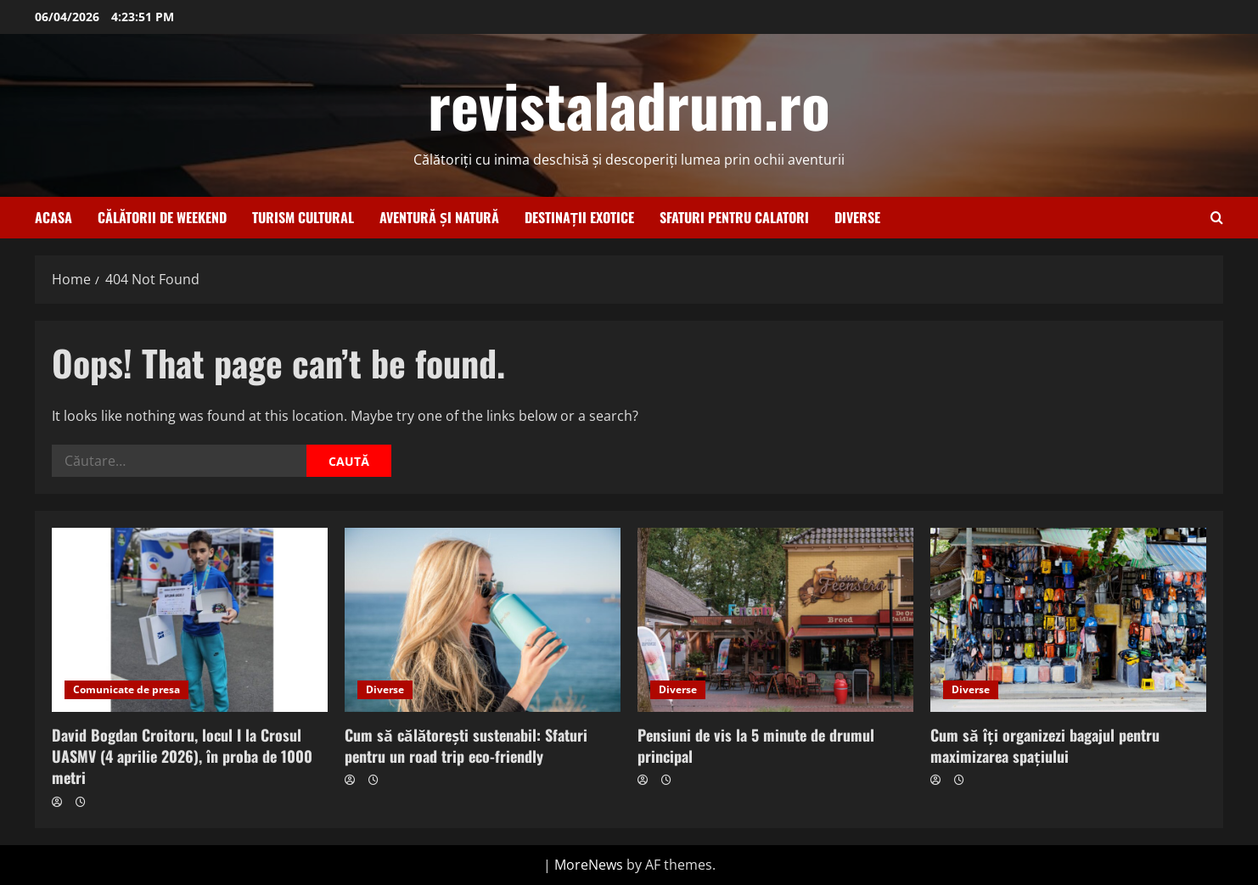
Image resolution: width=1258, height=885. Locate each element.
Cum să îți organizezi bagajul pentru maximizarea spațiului (1045, 745)
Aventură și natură (439, 217)
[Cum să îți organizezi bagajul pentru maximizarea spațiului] (1068, 620)
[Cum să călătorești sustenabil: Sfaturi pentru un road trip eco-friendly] (483, 620)
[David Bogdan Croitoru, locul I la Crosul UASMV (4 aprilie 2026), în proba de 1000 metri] (190, 620)
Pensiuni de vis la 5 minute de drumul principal (755, 745)
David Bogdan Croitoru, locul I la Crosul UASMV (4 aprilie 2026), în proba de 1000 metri (182, 756)
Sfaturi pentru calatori (734, 217)
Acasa (53, 217)
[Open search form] (1216, 217)
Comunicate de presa (126, 689)
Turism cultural (303, 217)
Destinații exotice (579, 217)
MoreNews (588, 864)
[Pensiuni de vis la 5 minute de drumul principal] (775, 620)
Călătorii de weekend (162, 217)
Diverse (857, 217)
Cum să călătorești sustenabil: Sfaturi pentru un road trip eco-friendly (466, 745)
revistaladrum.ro (629, 103)
